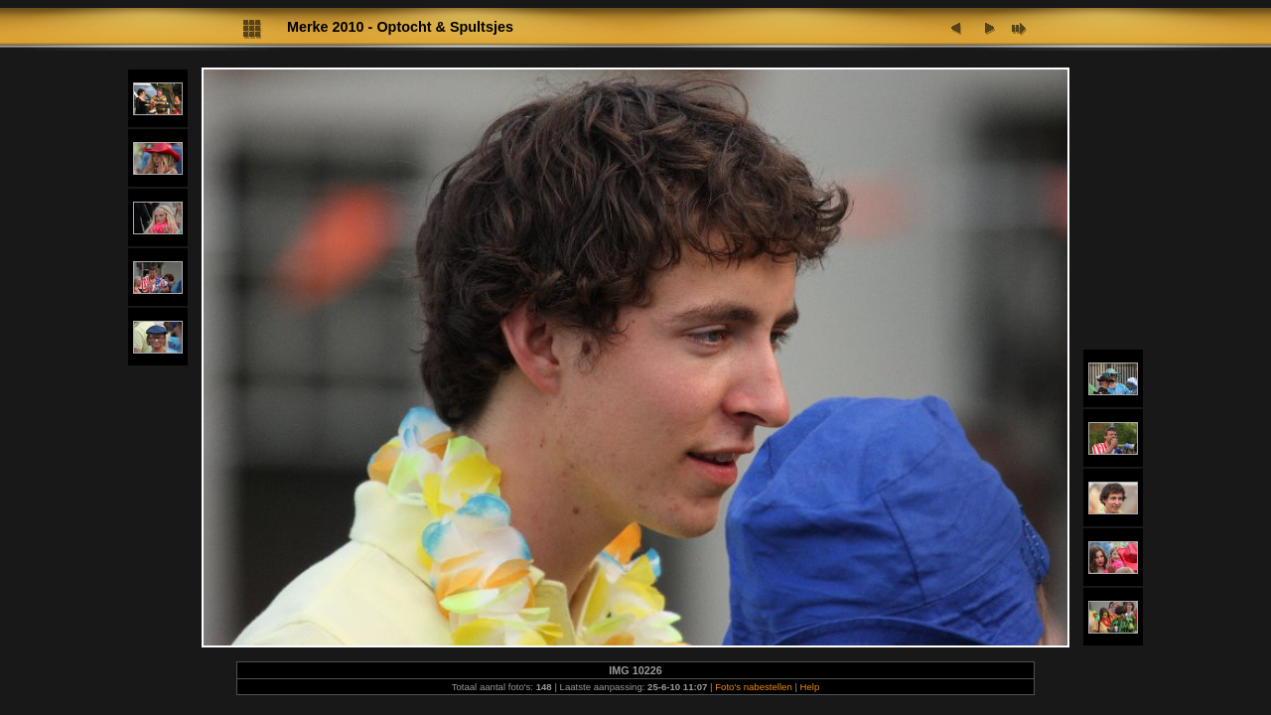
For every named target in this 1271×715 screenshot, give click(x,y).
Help (810, 686)
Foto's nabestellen (753, 686)
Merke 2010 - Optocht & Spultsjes (400, 27)
